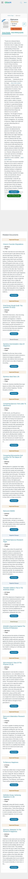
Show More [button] (14, 192)
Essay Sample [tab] (6, 32)
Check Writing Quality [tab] (17, 32)
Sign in (25, 2)
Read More (14, 295)
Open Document (16, 28)
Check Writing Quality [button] (14, 195)
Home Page (11, 15)
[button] (2, 2)
